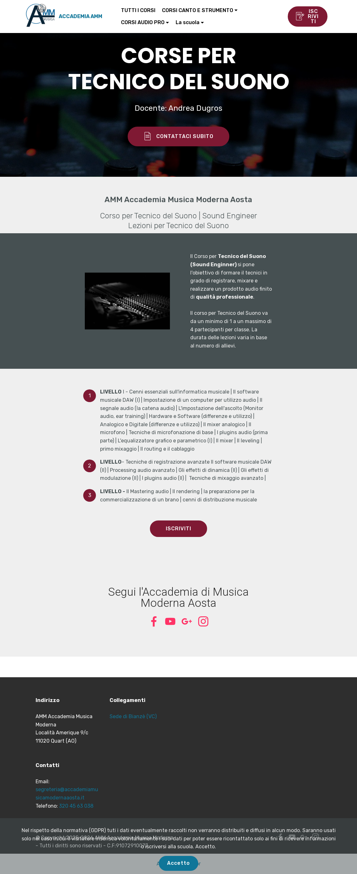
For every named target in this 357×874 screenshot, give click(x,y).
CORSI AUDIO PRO (143, 22)
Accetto (178, 863)
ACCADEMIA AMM (80, 16)
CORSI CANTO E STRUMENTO (197, 10)
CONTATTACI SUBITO (178, 136)
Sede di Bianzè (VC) (133, 716)
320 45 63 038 (76, 806)
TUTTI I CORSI (138, 10)
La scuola (187, 22)
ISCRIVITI (307, 16)
